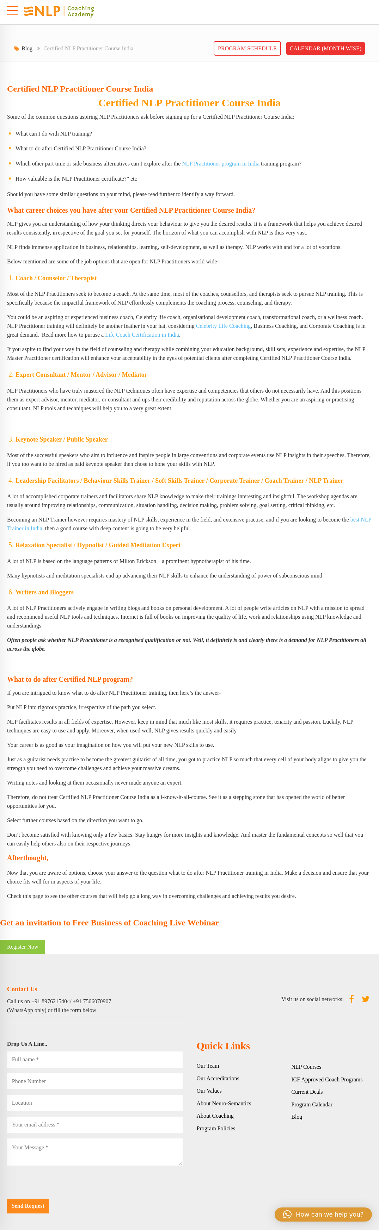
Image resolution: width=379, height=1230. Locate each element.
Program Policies (216, 1128)
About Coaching (215, 1116)
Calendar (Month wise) (325, 48)
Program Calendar (311, 1104)
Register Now (22, 947)
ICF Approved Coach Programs (326, 1079)
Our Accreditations (218, 1078)
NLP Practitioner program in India (220, 164)
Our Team (208, 1066)
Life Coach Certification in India (142, 335)
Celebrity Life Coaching (223, 326)
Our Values (209, 1091)
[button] (323, 1214)
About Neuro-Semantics (224, 1103)
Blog (27, 48)
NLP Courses (306, 1067)
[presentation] (60, 1185)
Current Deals (307, 1092)
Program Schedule (247, 48)
